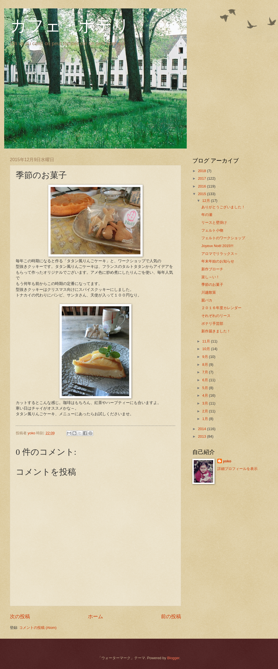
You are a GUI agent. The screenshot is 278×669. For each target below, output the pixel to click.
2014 (202, 429)
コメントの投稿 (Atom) (37, 627)
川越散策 (208, 292)
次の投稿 (20, 616)
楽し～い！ (210, 277)
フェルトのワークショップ (223, 238)
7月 (205, 372)
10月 (206, 349)
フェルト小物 (212, 230)
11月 (206, 341)
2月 (205, 411)
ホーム (95, 616)
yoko (227, 461)
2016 (202, 186)
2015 (202, 194)
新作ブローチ (212, 269)
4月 (205, 395)
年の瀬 (206, 215)
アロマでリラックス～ (219, 254)
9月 (205, 357)
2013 (202, 436)
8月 (205, 364)
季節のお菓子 (212, 284)
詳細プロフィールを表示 (237, 469)
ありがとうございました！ (223, 207)
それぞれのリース (216, 316)
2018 (202, 171)
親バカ (206, 300)
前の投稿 (171, 616)
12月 (206, 200)
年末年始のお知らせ (217, 261)
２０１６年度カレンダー (221, 308)
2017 (202, 178)
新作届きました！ (216, 331)
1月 (205, 419)
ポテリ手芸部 (212, 323)
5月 (205, 388)
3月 (205, 403)
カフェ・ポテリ (69, 26)
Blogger (173, 658)
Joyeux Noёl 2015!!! (217, 246)
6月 (205, 380)
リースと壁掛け (214, 222)
